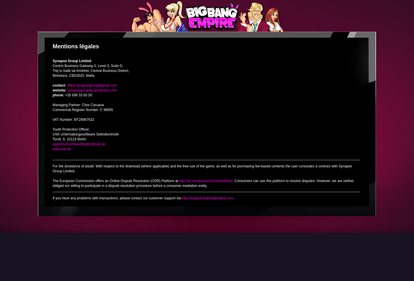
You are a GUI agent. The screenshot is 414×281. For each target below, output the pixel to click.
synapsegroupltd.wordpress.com (92, 90)
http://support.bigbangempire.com (207, 198)
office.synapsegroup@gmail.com (92, 85)
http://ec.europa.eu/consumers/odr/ (206, 181)
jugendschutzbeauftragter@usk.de (79, 144)
